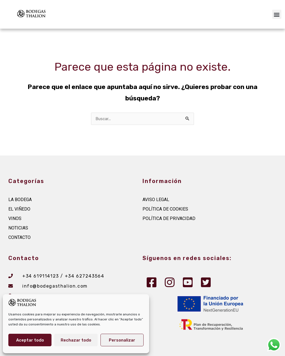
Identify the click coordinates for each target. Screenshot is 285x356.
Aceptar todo (30, 340)
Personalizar (122, 340)
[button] (276, 14)
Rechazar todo (76, 340)
